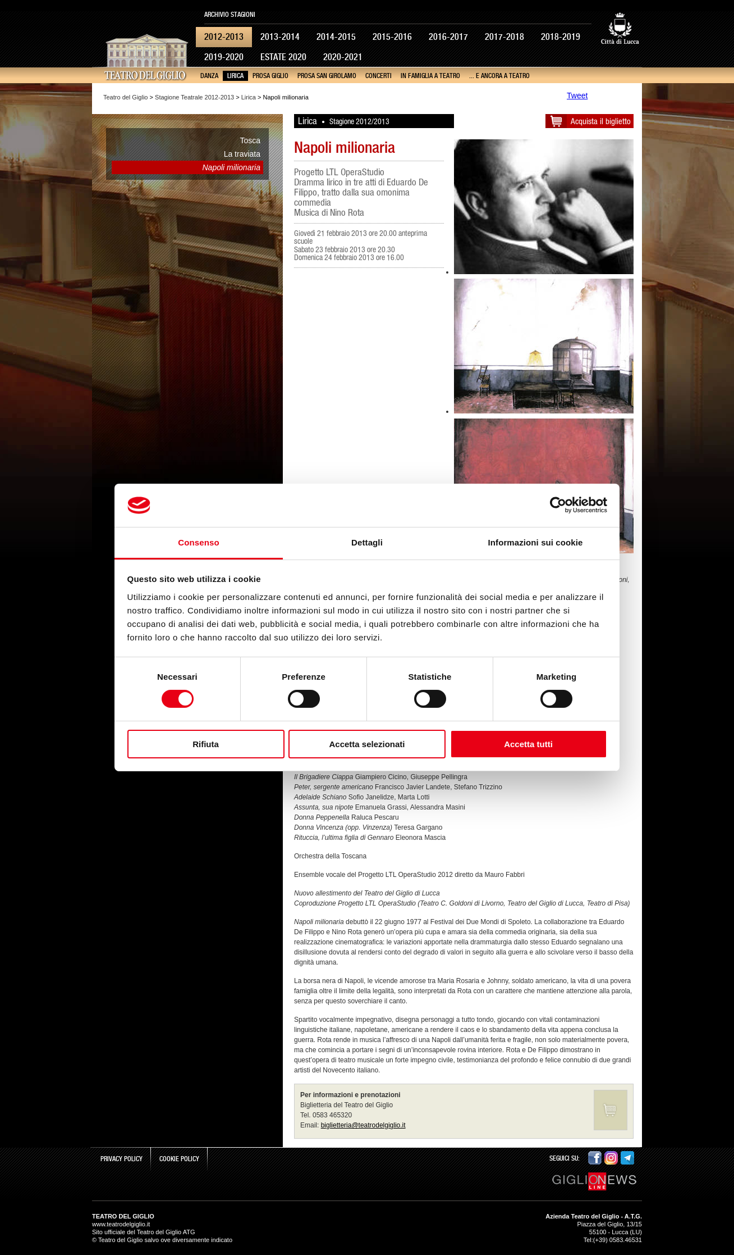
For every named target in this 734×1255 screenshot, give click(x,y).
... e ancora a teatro (499, 76)
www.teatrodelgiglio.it (121, 1224)
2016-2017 (448, 36)
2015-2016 (392, 36)
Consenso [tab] (198, 542)
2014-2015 (336, 36)
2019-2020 (224, 57)
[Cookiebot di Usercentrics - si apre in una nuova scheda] (558, 505)
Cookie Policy (179, 1159)
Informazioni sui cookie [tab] (535, 542)
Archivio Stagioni (229, 15)
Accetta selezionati (367, 744)
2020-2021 (343, 57)
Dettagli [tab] (367, 542)
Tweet (577, 95)
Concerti (378, 76)
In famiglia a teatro (430, 76)
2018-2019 (560, 36)
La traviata (242, 153)
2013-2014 (280, 36)
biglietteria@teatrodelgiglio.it (363, 1125)
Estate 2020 (283, 57)
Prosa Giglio (270, 76)
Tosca (250, 140)
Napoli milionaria (232, 167)
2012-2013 (224, 36)
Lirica (235, 76)
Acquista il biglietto (601, 121)
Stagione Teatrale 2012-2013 (194, 97)
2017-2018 (504, 36)
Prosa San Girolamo (326, 76)
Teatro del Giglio (125, 97)
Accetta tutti (528, 744)
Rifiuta (205, 744)
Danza (209, 76)
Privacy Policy (121, 1159)
